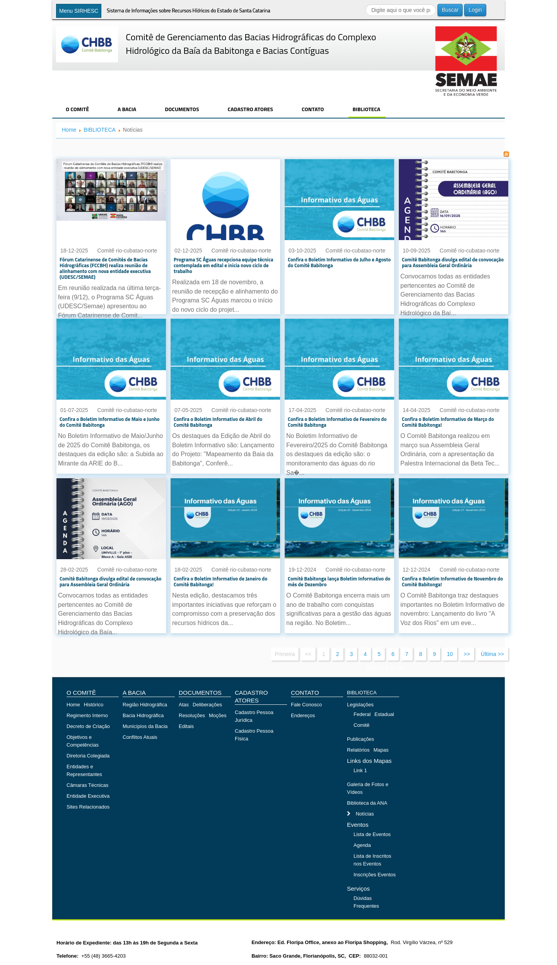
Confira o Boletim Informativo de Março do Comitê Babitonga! (448, 422)
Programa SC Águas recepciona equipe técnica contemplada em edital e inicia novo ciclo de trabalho (223, 265)
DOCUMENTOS (182, 109)
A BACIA (127, 109)
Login (475, 10)
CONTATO (313, 109)
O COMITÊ (77, 109)
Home (69, 130)
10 (450, 654)
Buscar (450, 10)
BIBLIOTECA (366, 109)
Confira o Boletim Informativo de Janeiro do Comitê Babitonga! (220, 581)
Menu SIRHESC (78, 11)
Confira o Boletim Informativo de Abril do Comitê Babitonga (218, 422)
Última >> (492, 654)
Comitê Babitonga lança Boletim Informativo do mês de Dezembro (339, 581)
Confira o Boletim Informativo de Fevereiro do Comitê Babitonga (337, 422)
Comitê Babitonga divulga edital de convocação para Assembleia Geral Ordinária (453, 262)
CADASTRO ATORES (250, 109)
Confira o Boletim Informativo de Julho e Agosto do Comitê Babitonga (339, 262)
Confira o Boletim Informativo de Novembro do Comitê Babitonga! (452, 581)
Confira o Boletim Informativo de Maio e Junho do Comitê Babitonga (110, 422)
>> (467, 654)
